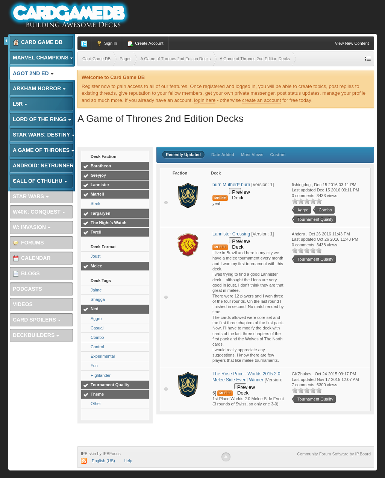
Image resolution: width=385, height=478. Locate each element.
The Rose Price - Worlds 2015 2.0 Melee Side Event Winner (246, 376)
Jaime (96, 290)
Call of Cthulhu (40, 181)
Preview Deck (236, 191)
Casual (97, 328)
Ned (95, 309)
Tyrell (96, 232)
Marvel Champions (43, 58)
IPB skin (88, 453)
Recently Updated (183, 154)
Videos (23, 304)
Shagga (98, 299)
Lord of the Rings (42, 119)
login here (204, 100)
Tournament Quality (110, 384)
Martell (97, 194)
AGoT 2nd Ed (33, 73)
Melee (96, 266)
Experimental (103, 356)
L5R (20, 104)
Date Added (222, 154)
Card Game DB (37, 42)
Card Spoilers (37, 320)
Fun (94, 365)
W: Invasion (32, 227)
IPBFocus (112, 453)
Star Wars (31, 196)
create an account (261, 100)
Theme (97, 394)
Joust (95, 256)
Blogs (26, 273)
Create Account (145, 44)
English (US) (103, 460)
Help (128, 460)
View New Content (352, 43)
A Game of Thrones (43, 150)
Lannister (100, 184)
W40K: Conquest (39, 212)
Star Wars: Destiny (44, 135)
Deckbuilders (36, 335)
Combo (97, 337)
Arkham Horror (39, 88)
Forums (28, 243)
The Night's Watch (108, 222)
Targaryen (100, 213)
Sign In (106, 44)
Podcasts (27, 289)
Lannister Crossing (231, 234)
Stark (95, 203)
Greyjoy (98, 175)
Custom (278, 154)
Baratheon (101, 166)
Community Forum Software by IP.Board (334, 454)
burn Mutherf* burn (231, 184)
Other (96, 403)
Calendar (31, 258)
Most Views (252, 154)
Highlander (101, 375)
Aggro (96, 318)
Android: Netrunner (43, 167)
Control (97, 346)
